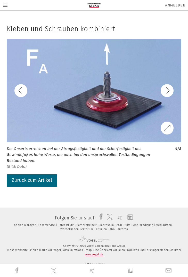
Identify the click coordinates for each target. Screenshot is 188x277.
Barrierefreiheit (87, 225)
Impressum (107, 225)
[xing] (92, 270)
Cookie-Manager (25, 225)
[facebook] (17, 271)
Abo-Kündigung (143, 225)
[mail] (169, 271)
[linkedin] (131, 270)
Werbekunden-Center (74, 229)
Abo (113, 229)
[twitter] (54, 270)
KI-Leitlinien (99, 229)
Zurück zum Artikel (32, 180)
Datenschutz (66, 225)
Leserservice (47, 225)
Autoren (123, 229)
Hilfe (128, 225)
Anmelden (175, 5)
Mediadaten (164, 225)
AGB (119, 225)
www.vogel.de (94, 254)
